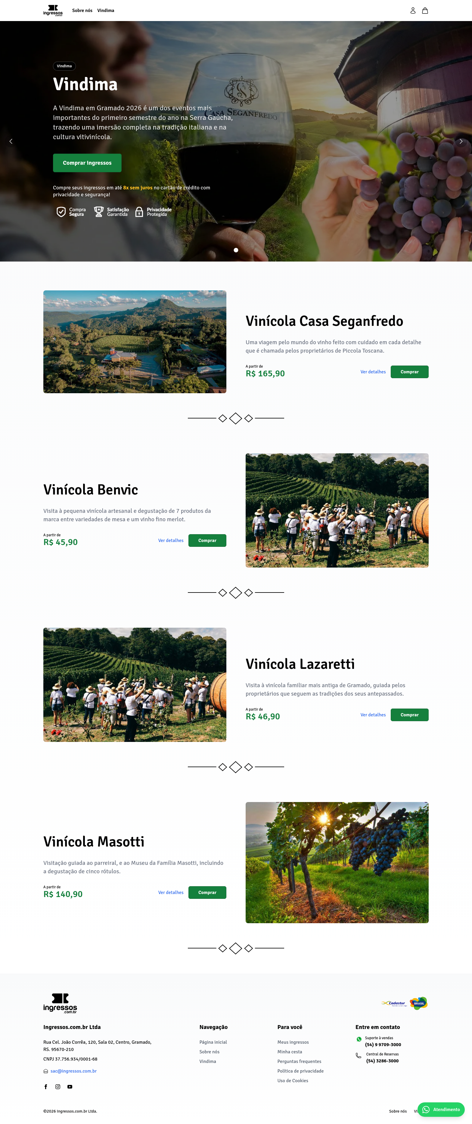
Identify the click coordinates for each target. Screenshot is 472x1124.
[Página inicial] (53, 10)
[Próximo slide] (461, 141)
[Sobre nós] (82, 10)
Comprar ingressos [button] (87, 163)
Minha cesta (290, 1052)
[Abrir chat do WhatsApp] (441, 1109)
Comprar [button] (410, 372)
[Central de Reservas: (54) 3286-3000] (392, 1060)
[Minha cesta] (425, 10)
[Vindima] (105, 10)
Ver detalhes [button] (373, 372)
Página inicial (213, 1042)
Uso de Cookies (293, 1081)
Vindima (207, 1061)
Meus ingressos (293, 1042)
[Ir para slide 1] (236, 250)
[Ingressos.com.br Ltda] (60, 1003)
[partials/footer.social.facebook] (45, 1086)
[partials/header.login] (413, 10)
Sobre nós (209, 1052)
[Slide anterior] (11, 141)
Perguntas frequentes (299, 1061)
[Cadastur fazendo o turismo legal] (404, 1003)
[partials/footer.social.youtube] (69, 1086)
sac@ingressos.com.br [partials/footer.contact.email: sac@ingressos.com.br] (74, 1071)
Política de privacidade (301, 1071)
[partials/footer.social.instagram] (57, 1086)
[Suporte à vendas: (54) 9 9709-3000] (392, 1044)
